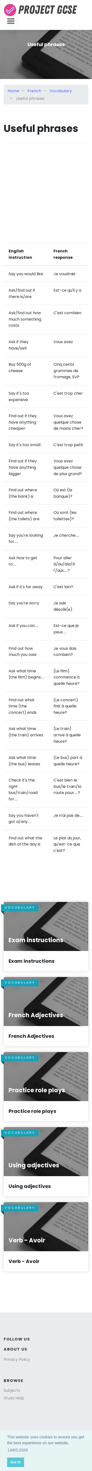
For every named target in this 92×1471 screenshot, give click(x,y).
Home (13, 91)
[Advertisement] (46, 189)
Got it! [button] (15, 1462)
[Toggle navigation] (11, 21)
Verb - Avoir (24, 1261)
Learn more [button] (18, 1449)
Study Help (14, 1398)
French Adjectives (31, 1036)
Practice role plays (32, 1111)
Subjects (12, 1390)
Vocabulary (61, 91)
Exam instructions (31, 961)
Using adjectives (30, 1186)
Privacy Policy (17, 1359)
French (34, 91)
